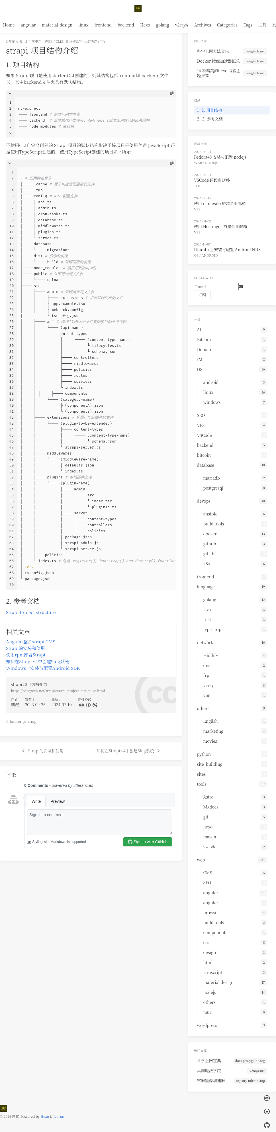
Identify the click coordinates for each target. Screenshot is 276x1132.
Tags (248, 25)
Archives (202, 25)
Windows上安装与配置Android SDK (43, 668)
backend (126, 25)
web (49, 41)
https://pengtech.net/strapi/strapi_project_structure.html (58, 690)
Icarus (59, 1116)
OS (196, 255)
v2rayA (181, 25)
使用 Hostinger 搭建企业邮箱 (220, 226)
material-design (57, 25)
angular (28, 25)
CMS (59, 41)
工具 (262, 25)
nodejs (211, 162)
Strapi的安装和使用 (25, 648)
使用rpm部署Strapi (25, 654)
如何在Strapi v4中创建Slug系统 (37, 661)
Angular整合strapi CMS (30, 641)
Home (9, 25)
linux (83, 25)
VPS (197, 208)
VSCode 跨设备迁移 (212, 180)
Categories (227, 25)
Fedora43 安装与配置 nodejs (220, 157)
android (209, 255)
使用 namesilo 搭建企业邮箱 (220, 203)
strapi (32, 721)
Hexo (145, 25)
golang (162, 25)
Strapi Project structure (31, 612)
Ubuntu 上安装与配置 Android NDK (227, 249)
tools (199, 185)
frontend (103, 25)
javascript (18, 721)
